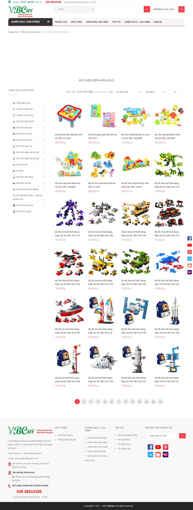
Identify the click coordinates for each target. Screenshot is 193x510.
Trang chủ (60, 22)
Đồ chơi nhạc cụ (22, 146)
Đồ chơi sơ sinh (22, 211)
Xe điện (18, 171)
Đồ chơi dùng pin (23, 127)
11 (146, 402)
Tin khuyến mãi (124, 449)
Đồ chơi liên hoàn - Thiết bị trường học (27, 197)
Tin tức (116, 22)
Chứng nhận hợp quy (66, 439)
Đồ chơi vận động (23, 177)
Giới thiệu (76, 22)
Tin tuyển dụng (124, 444)
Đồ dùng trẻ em (22, 183)
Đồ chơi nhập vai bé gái (26, 152)
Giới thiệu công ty (65, 435)
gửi (182, 436)
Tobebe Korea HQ (23, 115)
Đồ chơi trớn (20, 164)
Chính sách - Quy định (137, 22)
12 (153, 402)
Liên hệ (158, 22)
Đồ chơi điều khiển (23, 121)
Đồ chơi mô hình (22, 134)
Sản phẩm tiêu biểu (97, 22)
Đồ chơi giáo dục (23, 140)
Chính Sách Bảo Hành (97, 438)
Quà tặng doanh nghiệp (26, 189)
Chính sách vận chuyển (98, 447)
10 (139, 402)
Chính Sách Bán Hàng (97, 442)
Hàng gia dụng (21, 103)
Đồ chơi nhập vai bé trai (26, 158)
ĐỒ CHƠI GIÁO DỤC (31, 32)
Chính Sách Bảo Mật (97, 451)
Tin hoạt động (124, 439)
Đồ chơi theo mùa (23, 205)
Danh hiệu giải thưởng (127, 435)
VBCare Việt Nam (23, 109)
